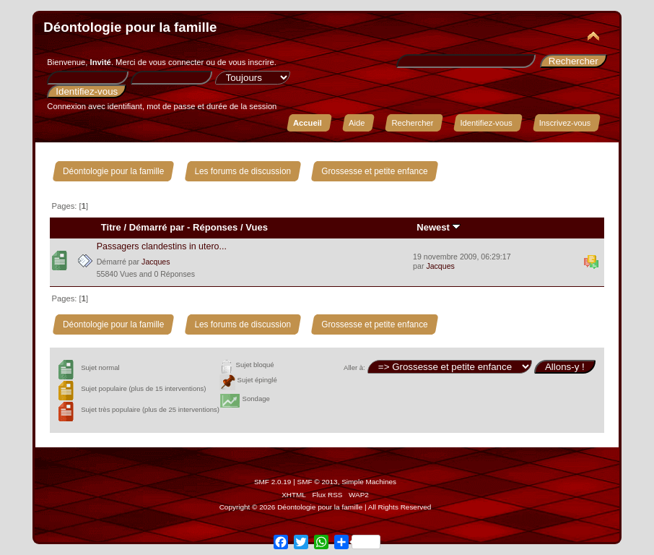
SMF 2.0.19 (273, 482)
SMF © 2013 (317, 482)
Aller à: (354, 367)
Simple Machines (368, 482)
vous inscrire (251, 62)
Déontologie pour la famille (130, 27)
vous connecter (176, 62)
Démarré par (157, 227)
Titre (111, 227)
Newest (439, 227)
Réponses (215, 227)
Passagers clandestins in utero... (162, 246)
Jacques (155, 261)
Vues (256, 227)
